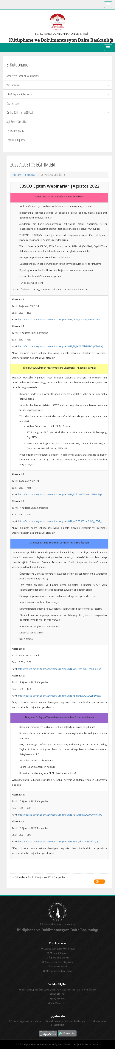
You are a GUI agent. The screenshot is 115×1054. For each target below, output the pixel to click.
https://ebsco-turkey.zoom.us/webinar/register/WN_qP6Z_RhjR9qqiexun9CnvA (59, 319)
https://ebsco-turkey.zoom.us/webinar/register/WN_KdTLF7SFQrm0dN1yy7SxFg (60, 521)
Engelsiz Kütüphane (16, 140)
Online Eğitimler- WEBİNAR (58, 112)
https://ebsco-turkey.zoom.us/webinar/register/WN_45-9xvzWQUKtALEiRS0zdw (59, 695)
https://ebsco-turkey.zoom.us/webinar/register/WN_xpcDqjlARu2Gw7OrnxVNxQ (60, 814)
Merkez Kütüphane (57, 953)
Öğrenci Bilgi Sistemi (57, 957)
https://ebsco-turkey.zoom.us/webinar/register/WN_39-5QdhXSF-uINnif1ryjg (58, 841)
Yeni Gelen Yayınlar (16, 131)
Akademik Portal (57, 966)
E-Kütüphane (31, 175)
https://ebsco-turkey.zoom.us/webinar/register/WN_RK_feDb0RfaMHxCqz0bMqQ (60, 346)
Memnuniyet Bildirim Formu (57, 971)
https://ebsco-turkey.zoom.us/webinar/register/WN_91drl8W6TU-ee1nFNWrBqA (60, 494)
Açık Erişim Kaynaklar (17, 122)
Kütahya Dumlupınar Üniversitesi (58, 948)
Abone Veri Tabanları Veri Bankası (23, 76)
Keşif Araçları (13, 103)
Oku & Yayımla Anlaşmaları (58, 94)
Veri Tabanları (58, 85)
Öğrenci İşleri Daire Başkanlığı (57, 962)
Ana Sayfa (17, 175)
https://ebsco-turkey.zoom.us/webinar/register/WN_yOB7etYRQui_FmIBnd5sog (59, 669)
